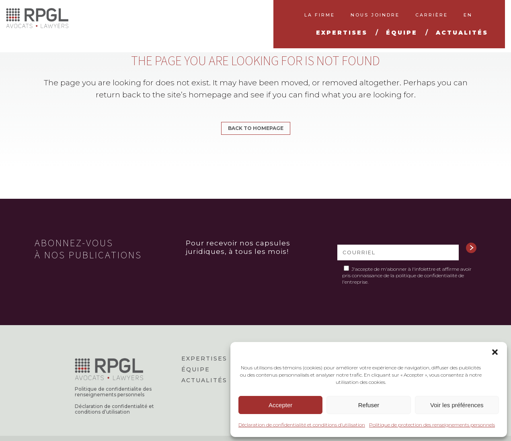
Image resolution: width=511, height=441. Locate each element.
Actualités (204, 380)
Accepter (280, 405)
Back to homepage (255, 128)
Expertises (204, 358)
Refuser (369, 405)
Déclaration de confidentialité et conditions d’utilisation (301, 425)
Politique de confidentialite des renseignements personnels (113, 392)
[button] (495, 352)
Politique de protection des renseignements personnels (432, 425)
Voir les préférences (457, 405)
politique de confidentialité (426, 275)
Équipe (195, 369)
